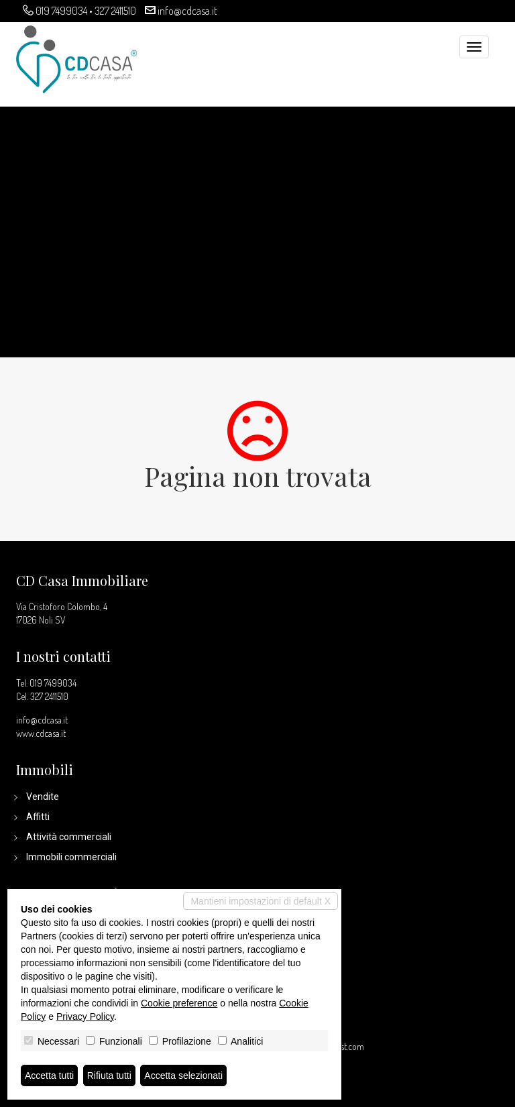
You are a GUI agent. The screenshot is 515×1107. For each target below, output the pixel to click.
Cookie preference (179, 1003)
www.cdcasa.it (41, 733)
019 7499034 (61, 10)
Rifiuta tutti (109, 1075)
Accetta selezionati (183, 1075)
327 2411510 (115, 10)
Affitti (38, 816)
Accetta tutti (49, 1075)
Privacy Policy (85, 1016)
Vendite (42, 796)
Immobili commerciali (71, 857)
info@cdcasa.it (187, 10)
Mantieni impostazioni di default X (260, 901)
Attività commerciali (68, 836)
